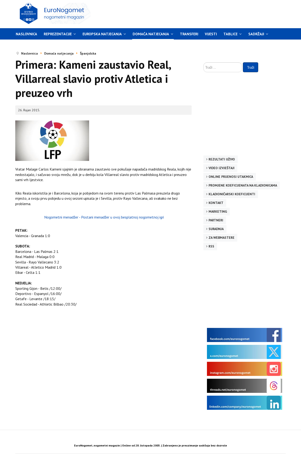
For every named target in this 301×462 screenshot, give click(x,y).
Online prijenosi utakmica (231, 177)
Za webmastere (221, 237)
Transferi (189, 34)
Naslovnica (26, 34)
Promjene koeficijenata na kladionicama (243, 185)
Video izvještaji (221, 168)
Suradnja (216, 229)
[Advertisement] (195, 13)
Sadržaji (256, 34)
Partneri (216, 220)
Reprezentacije (58, 34)
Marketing (218, 211)
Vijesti (211, 34)
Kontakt (216, 203)
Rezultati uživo (222, 159)
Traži (250, 67)
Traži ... (203, 62)
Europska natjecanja (102, 34)
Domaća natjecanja (151, 34)
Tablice (230, 34)
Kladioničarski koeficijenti (232, 194)
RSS (211, 246)
